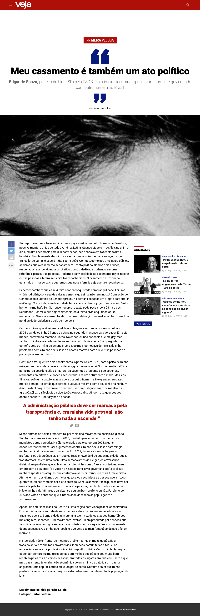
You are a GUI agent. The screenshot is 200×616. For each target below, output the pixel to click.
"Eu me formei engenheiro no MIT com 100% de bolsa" (176, 284)
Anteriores (142, 250)
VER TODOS (143, 323)
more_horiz (11, 265)
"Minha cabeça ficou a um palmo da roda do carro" (175, 263)
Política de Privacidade (125, 610)
